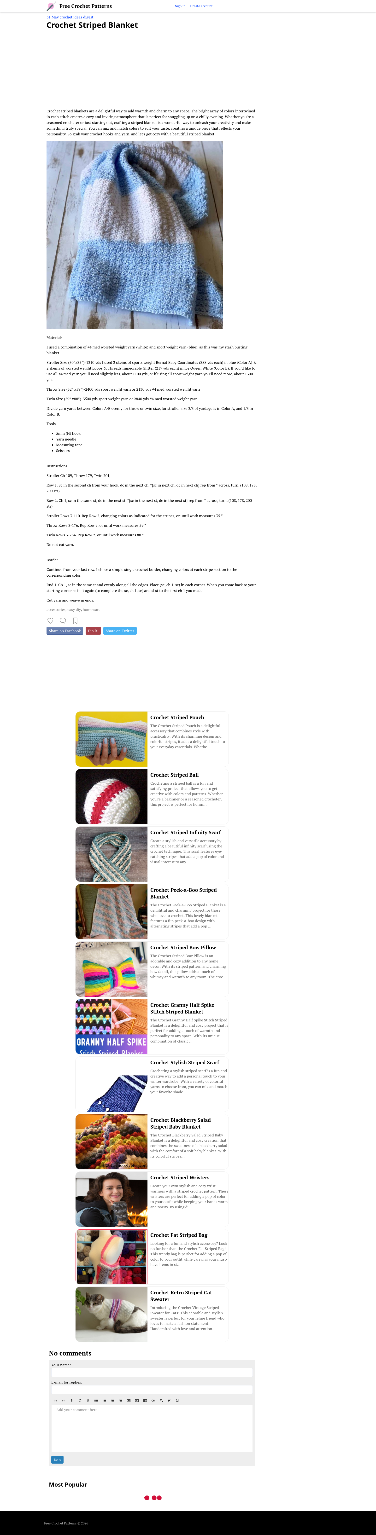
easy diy (74, 609)
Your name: (61, 1364)
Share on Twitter (120, 630)
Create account (201, 6)
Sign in (180, 6)
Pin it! (93, 630)
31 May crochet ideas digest (70, 17)
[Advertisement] (152, 65)
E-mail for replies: (66, 1382)
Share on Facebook (65, 630)
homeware (91, 609)
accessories (56, 609)
